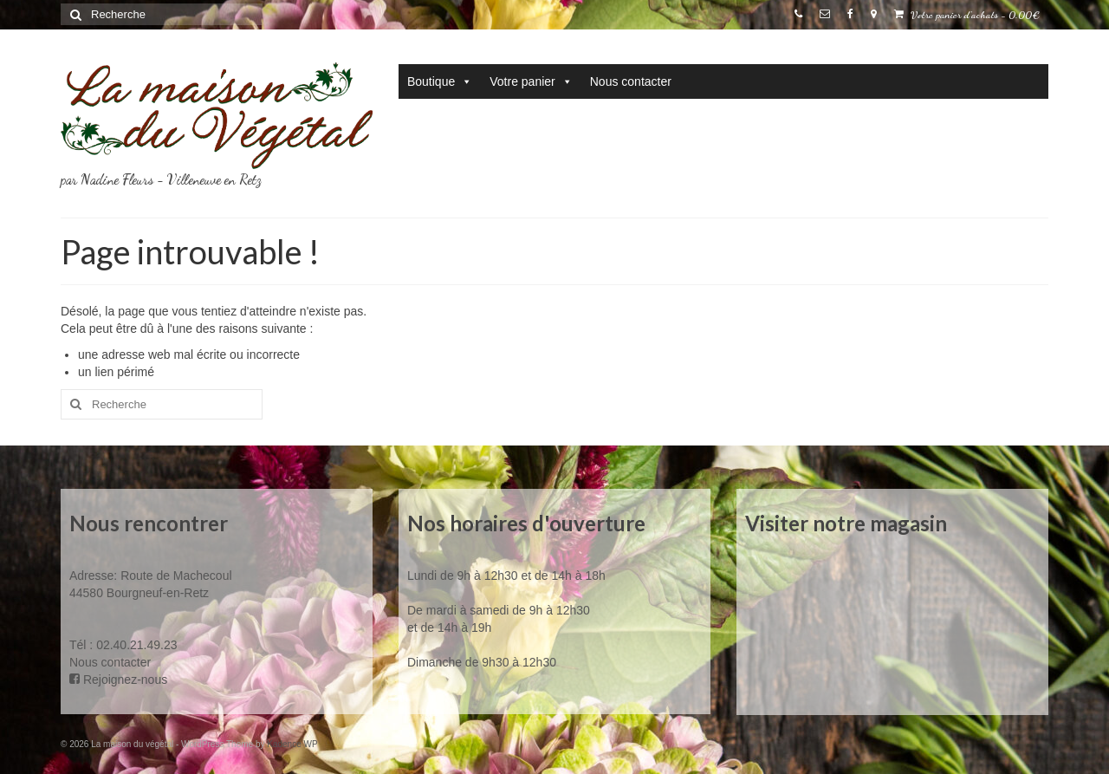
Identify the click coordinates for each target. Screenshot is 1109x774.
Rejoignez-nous (118, 679)
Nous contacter (630, 81)
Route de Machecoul (174, 575)
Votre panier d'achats (967, 15)
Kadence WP (292, 744)
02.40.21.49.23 (136, 645)
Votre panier (531, 81)
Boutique (439, 81)
